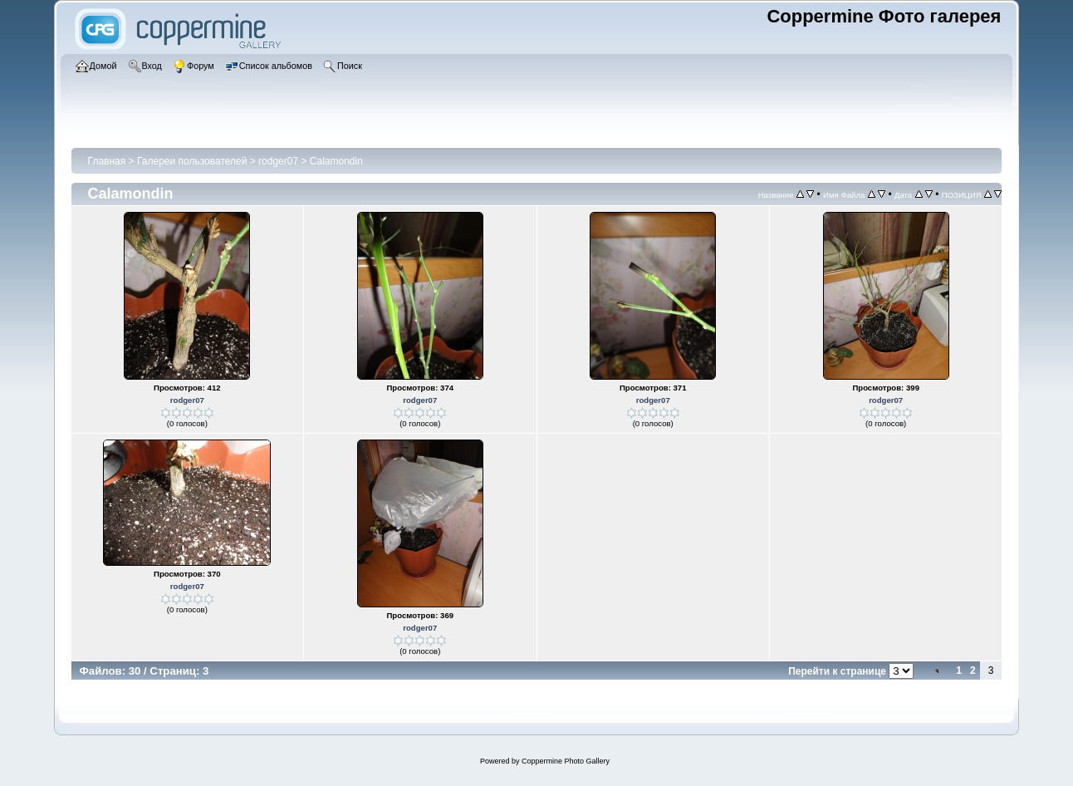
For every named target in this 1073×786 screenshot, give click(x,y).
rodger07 (278, 161)
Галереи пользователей (192, 161)
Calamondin (336, 161)
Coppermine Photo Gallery (566, 761)
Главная (107, 161)
